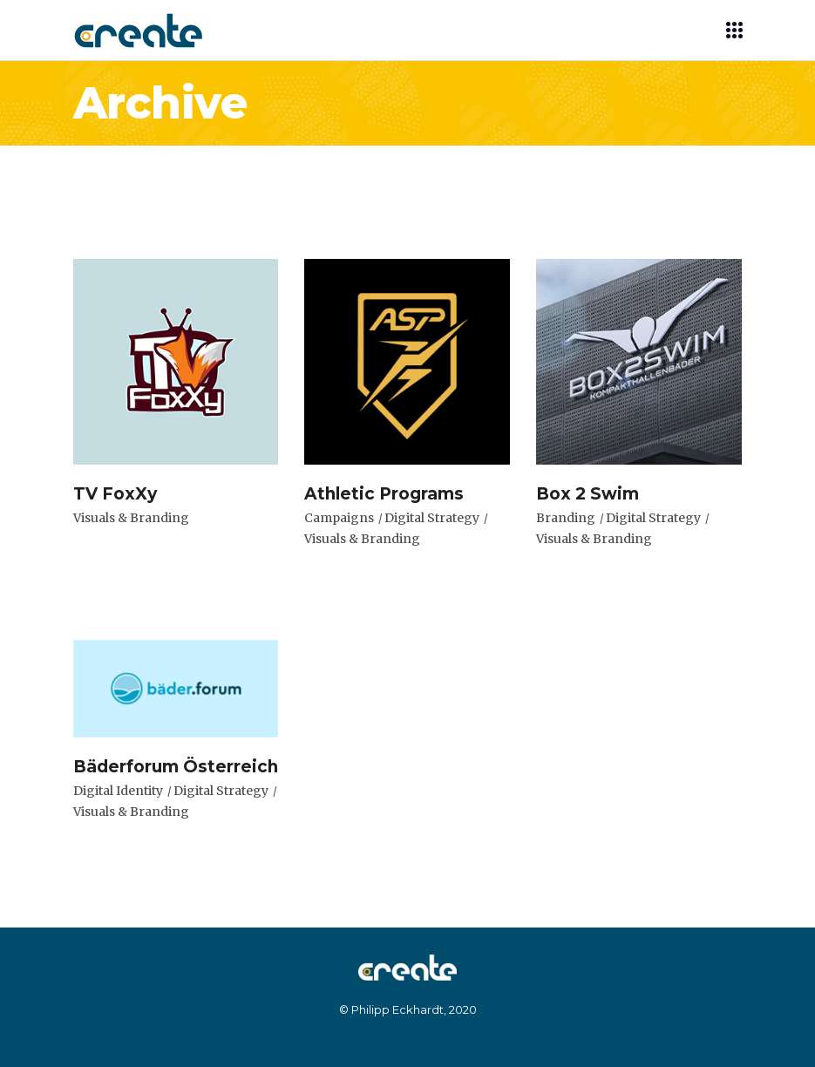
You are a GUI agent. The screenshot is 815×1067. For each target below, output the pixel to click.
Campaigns (339, 518)
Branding (565, 518)
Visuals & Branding (131, 518)
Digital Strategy (431, 518)
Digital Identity (118, 791)
